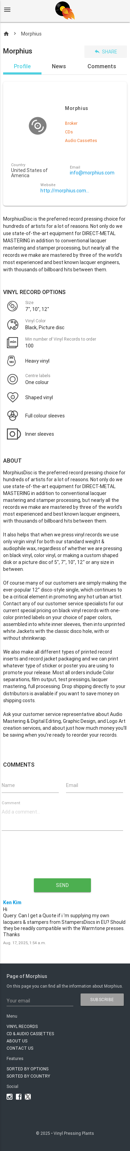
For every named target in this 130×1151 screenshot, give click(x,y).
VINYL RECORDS (22, 1026)
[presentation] (62, 860)
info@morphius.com (92, 172)
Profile (22, 66)
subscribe (102, 999)
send (62, 885)
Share (105, 52)
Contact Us (20, 1048)
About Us (17, 1040)
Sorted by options (27, 1068)
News (59, 66)
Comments (101, 66)
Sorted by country (28, 1076)
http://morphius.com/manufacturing (65, 190)
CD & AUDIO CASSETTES (30, 1033)
